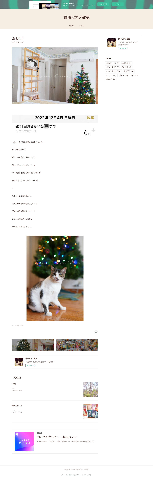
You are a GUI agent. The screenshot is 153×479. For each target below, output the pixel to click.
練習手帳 (126, 63)
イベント (110, 75)
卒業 (14, 384)
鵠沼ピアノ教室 (76, 17)
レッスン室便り (113, 71)
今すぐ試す (103, 4)
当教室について (112, 63)
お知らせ (123, 75)
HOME (71, 26)
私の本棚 (126, 67)
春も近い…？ (17, 406)
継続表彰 (110, 79)
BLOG (82, 26)
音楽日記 (128, 71)
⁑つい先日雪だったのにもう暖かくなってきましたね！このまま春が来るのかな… (38, 410)
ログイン (118, 4)
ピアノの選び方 (112, 67)
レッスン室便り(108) (17, 325)
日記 (134, 75)
